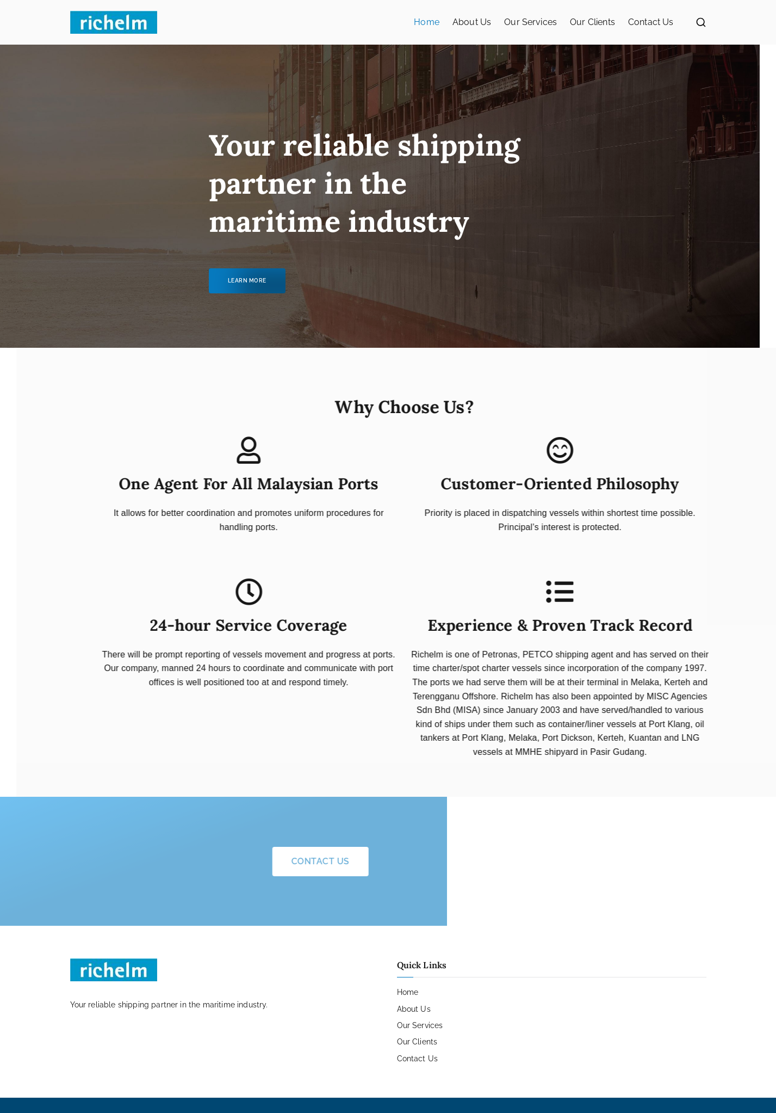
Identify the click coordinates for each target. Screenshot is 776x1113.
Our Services (530, 22)
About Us (471, 22)
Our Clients (592, 22)
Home (426, 22)
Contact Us (651, 22)
